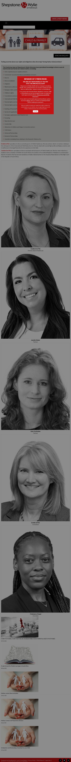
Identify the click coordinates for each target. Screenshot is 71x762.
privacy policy (43, 108)
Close (35, 111)
